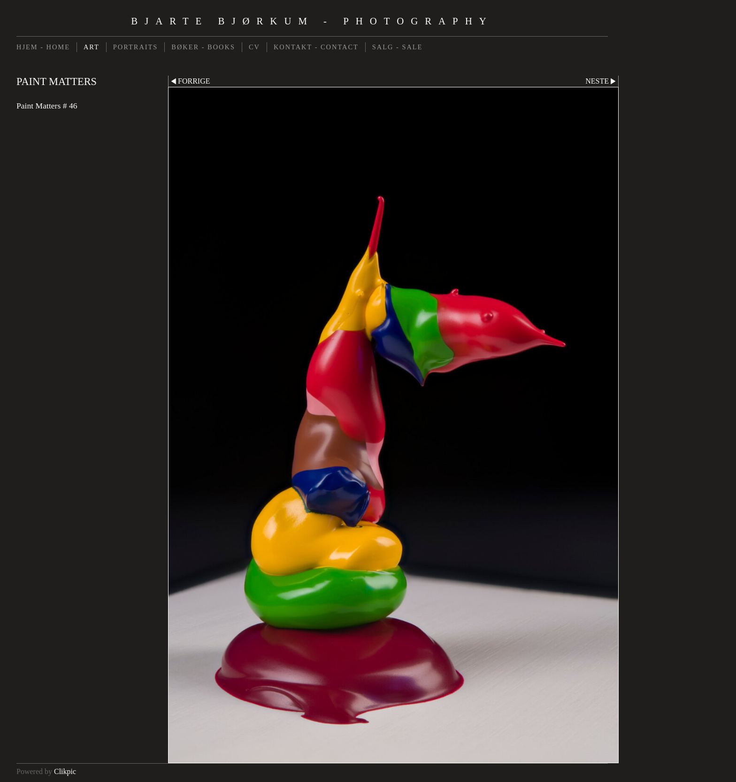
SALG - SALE (397, 47)
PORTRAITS (135, 47)
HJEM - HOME (43, 47)
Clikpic (65, 771)
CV (254, 47)
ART (92, 47)
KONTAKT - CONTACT (316, 47)
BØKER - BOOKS (203, 47)
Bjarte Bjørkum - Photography (312, 20)
